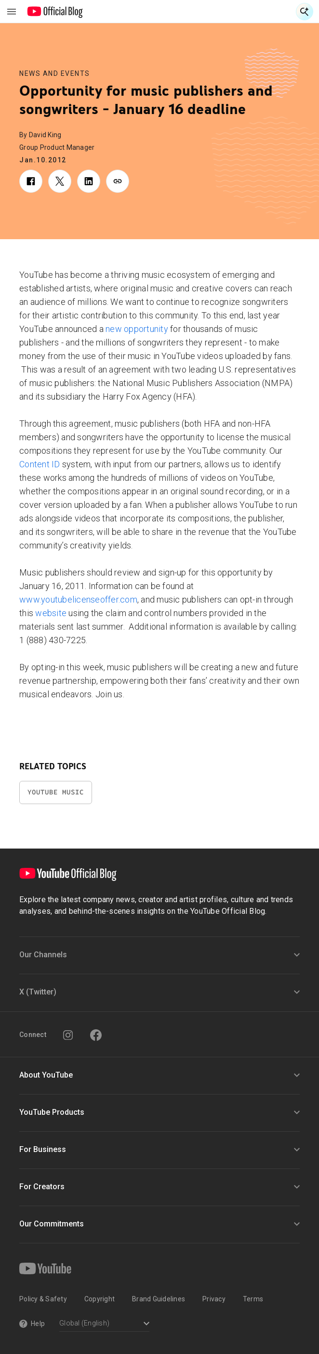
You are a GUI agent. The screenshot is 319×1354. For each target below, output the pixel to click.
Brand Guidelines (158, 1299)
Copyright (99, 1299)
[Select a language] (104, 1324)
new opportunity (137, 329)
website (50, 613)
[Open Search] (304, 11)
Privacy (214, 1299)
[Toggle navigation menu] (11, 11)
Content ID (39, 464)
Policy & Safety (43, 1299)
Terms (253, 1299)
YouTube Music (55, 792)
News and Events (54, 73)
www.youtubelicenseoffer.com (78, 599)
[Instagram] (68, 1035)
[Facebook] (96, 1035)
